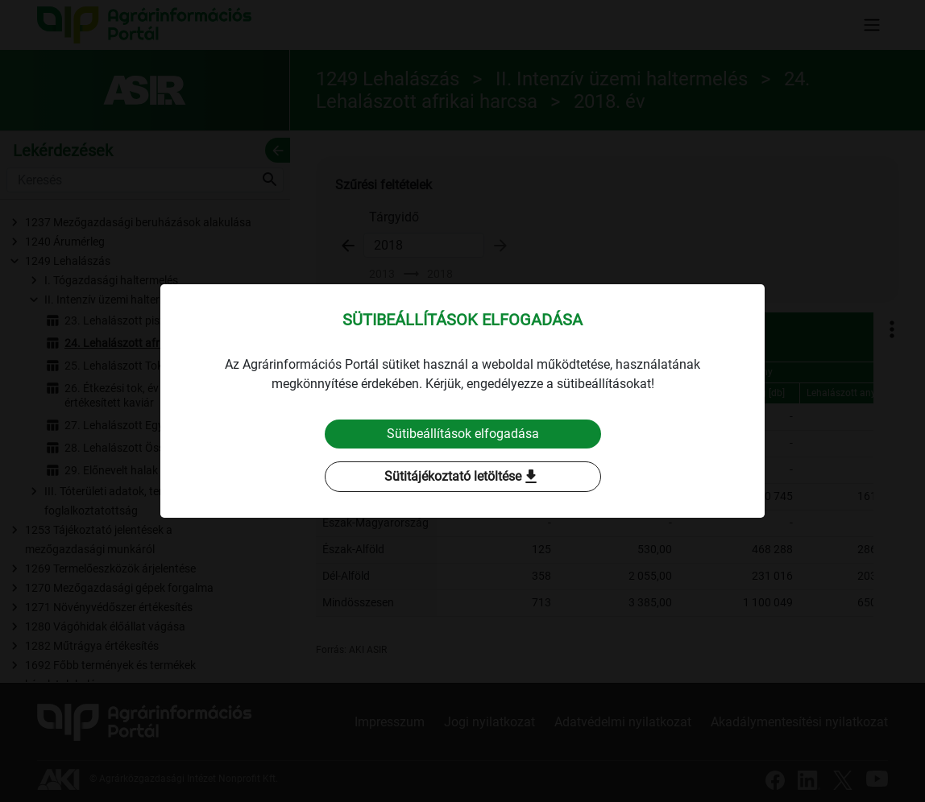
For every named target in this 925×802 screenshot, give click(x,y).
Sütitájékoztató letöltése (462, 476)
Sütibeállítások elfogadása (463, 433)
